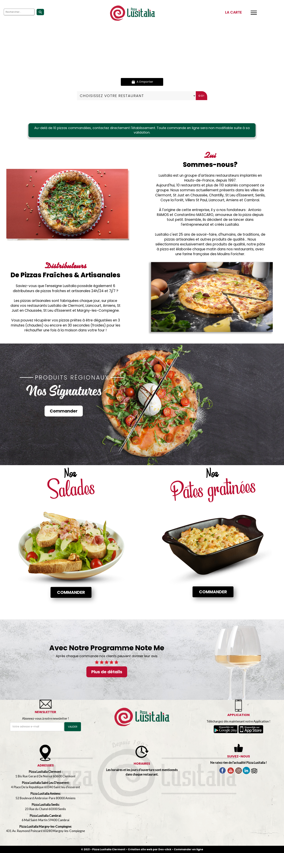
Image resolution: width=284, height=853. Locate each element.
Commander (64, 411)
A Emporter (142, 82)
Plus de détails (106, 672)
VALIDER (72, 726)
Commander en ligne (188, 849)
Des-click (164, 849)
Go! (201, 96)
